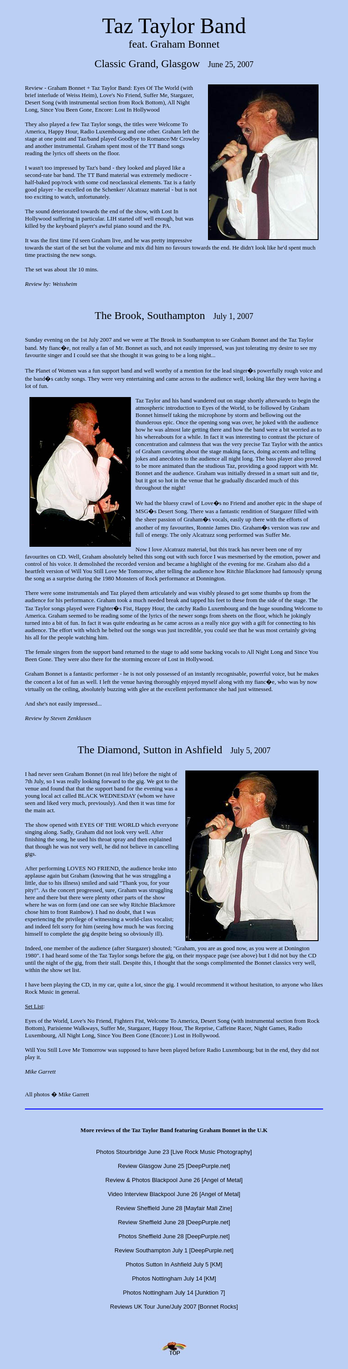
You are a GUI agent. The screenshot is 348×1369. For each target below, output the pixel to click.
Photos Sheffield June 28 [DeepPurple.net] (174, 1236)
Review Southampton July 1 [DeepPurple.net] (174, 1250)
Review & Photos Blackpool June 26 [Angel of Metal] (174, 1180)
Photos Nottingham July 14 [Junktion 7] (174, 1292)
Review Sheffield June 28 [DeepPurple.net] (174, 1222)
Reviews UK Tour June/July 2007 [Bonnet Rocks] (174, 1306)
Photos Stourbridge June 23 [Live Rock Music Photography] (174, 1151)
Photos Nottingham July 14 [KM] (174, 1278)
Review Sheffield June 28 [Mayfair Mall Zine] (174, 1208)
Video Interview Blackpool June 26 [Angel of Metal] (174, 1194)
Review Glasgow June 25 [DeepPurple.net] (174, 1166)
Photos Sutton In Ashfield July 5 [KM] (174, 1264)
